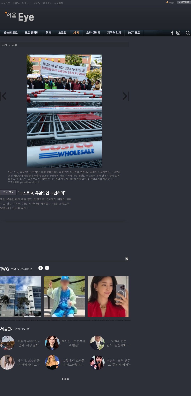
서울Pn (16, 3)
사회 (14, 45)
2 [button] (65, 379)
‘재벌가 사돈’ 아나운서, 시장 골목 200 (28, 345)
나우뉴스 (26, 3)
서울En (36, 3)
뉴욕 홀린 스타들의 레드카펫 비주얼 (73, 364)
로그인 (172, 3)
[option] (29, 296)
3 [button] (68, 379)
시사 (4, 45)
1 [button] (62, 379)
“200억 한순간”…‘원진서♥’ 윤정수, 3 (118, 345)
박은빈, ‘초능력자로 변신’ (73, 343)
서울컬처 (59, 3)
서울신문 (5, 3)
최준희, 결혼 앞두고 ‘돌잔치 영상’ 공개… (118, 364)
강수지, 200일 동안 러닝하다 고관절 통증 (28, 364)
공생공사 (47, 3)
